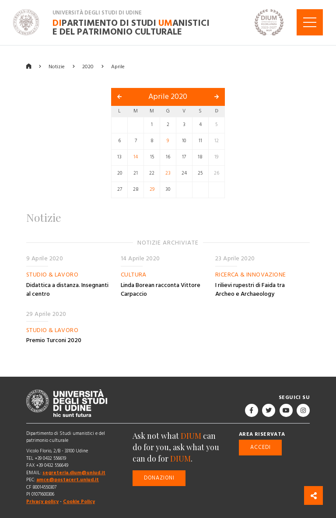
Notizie (57, 66)
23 (168, 173)
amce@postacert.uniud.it (67, 479)
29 (152, 189)
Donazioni (159, 478)
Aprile (118, 66)
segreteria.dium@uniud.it (73, 472)
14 (135, 157)
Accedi (260, 447)
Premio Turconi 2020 (53, 340)
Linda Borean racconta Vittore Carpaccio (160, 289)
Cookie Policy (79, 501)
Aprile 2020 (167, 96)
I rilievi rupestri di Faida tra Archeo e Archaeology (250, 289)
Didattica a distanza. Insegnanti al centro (67, 289)
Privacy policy (42, 501)
